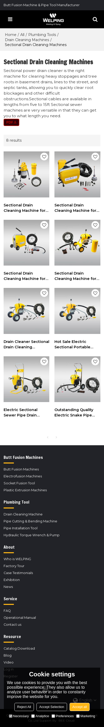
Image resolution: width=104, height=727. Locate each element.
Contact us (12, 624)
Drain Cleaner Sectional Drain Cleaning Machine (26, 344)
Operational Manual (20, 618)
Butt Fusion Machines (21, 469)
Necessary (19, 716)
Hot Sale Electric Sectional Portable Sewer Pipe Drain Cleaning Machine (72, 344)
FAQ (7, 611)
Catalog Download (19, 648)
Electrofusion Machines (23, 476)
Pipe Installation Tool (20, 528)
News (8, 587)
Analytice (40, 716)
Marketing (85, 716)
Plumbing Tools (42, 34)
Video (9, 662)
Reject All (24, 707)
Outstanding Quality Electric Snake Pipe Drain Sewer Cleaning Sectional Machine (75, 412)
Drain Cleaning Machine (23, 514)
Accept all (79, 707)
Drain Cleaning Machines (27, 40)
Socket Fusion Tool (19, 483)
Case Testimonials (18, 573)
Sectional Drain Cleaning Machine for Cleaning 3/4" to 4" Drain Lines (24, 208)
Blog (8, 655)
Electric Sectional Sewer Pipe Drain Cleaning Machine (21, 412)
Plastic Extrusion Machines (25, 490)
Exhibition (12, 580)
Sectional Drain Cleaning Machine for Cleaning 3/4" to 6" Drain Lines (75, 208)
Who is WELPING (17, 559)
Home (10, 34)
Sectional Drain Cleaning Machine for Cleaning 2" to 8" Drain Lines (25, 276)
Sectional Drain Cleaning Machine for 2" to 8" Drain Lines (75, 276)
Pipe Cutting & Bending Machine (30, 521)
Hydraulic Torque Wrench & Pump (32, 535)
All (22, 34)
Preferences (63, 716)
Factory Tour (14, 566)
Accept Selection (51, 707)
